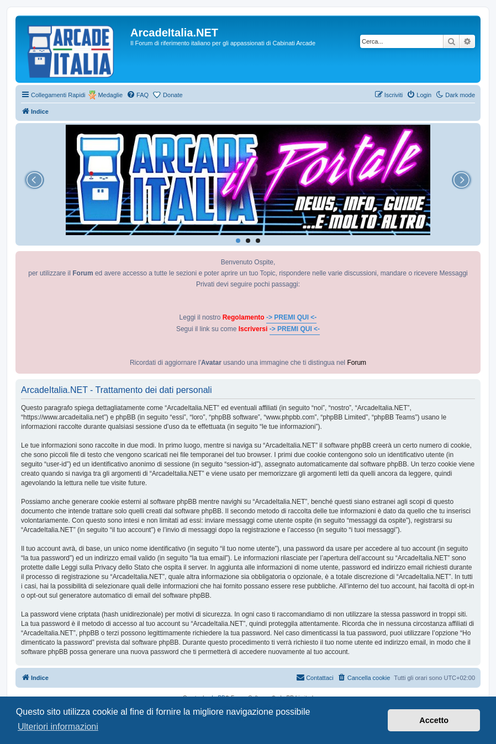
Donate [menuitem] (172, 95)
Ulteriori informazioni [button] (58, 726)
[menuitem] (137, 95)
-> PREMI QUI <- (291, 317)
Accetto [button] (433, 720)
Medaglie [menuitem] (110, 95)
